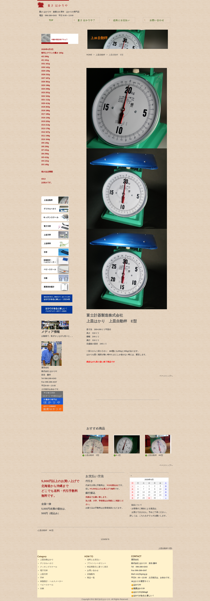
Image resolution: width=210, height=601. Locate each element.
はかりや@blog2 (139, 592)
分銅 (42, 588)
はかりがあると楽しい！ (142, 596)
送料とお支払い (93, 559)
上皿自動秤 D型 (90, 455)
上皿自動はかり (46, 559)
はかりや (136, 585)
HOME (89, 55)
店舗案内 (91, 574)
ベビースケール (46, 585)
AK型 (111, 351)
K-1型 (117, 455)
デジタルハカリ (46, 563)
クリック (150, 516)
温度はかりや (138, 588)
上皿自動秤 (100, 55)
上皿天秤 (44, 574)
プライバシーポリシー (96, 563)
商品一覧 (91, 577)
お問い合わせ (92, 570)
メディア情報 (52, 331)
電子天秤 (44, 570)
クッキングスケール (48, 567)
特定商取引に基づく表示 (97, 567)
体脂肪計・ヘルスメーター (51, 581)
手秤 (42, 577)
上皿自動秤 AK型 (154, 455)
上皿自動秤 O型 (165, 548)
